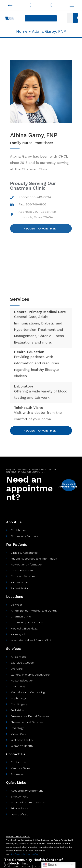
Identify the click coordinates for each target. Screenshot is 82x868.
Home (21, 31)
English (51, 864)
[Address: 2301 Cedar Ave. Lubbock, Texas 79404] (41, 264)
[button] (41, 18)
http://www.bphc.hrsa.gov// (24, 854)
